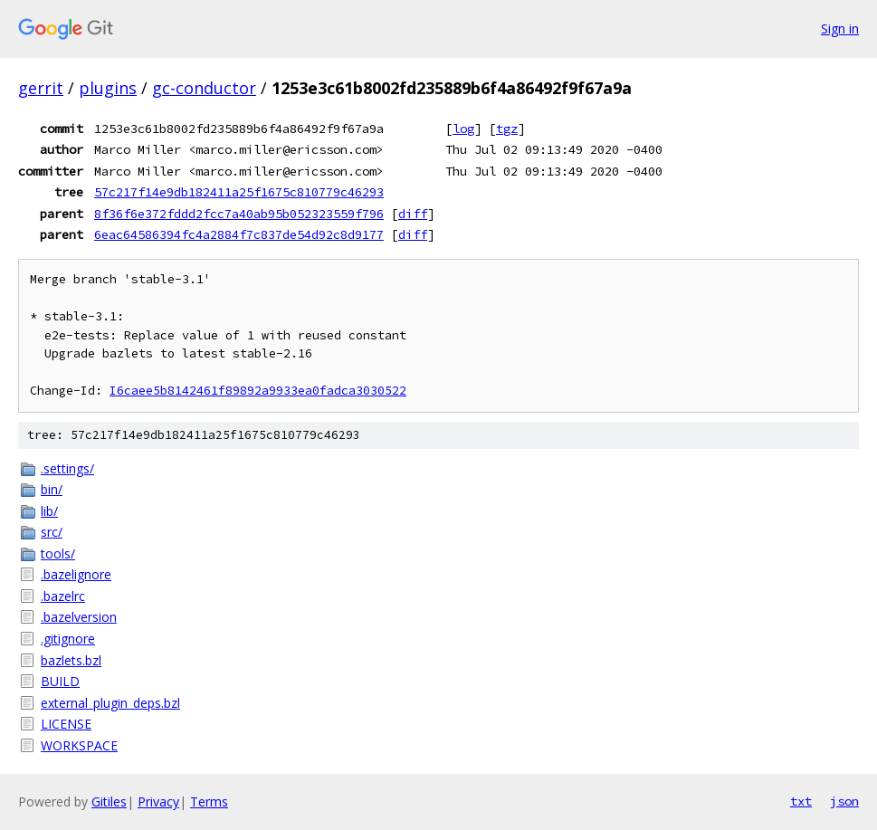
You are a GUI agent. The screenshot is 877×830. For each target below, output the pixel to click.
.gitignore (68, 638)
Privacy (158, 801)
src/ (51, 531)
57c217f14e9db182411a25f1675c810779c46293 (239, 192)
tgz (507, 128)
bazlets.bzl (71, 660)
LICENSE (66, 723)
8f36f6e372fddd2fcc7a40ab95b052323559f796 (239, 213)
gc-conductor (204, 88)
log (463, 128)
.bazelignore (76, 574)
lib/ (49, 511)
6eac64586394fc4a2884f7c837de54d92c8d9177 (239, 234)
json (844, 801)
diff (412, 213)
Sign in (840, 28)
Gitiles (109, 801)
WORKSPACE (79, 745)
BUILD (60, 681)
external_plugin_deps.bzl (110, 702)
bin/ (51, 489)
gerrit (40, 88)
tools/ (58, 553)
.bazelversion (79, 616)
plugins (108, 88)
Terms (209, 801)
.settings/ (67, 468)
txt (801, 801)
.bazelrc (63, 596)
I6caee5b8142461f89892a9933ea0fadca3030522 (258, 390)
